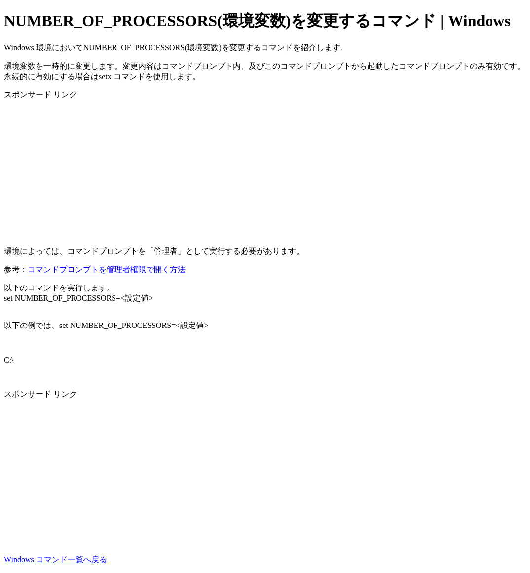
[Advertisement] (265, 169)
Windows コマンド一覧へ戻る (55, 559)
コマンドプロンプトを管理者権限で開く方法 (107, 269)
